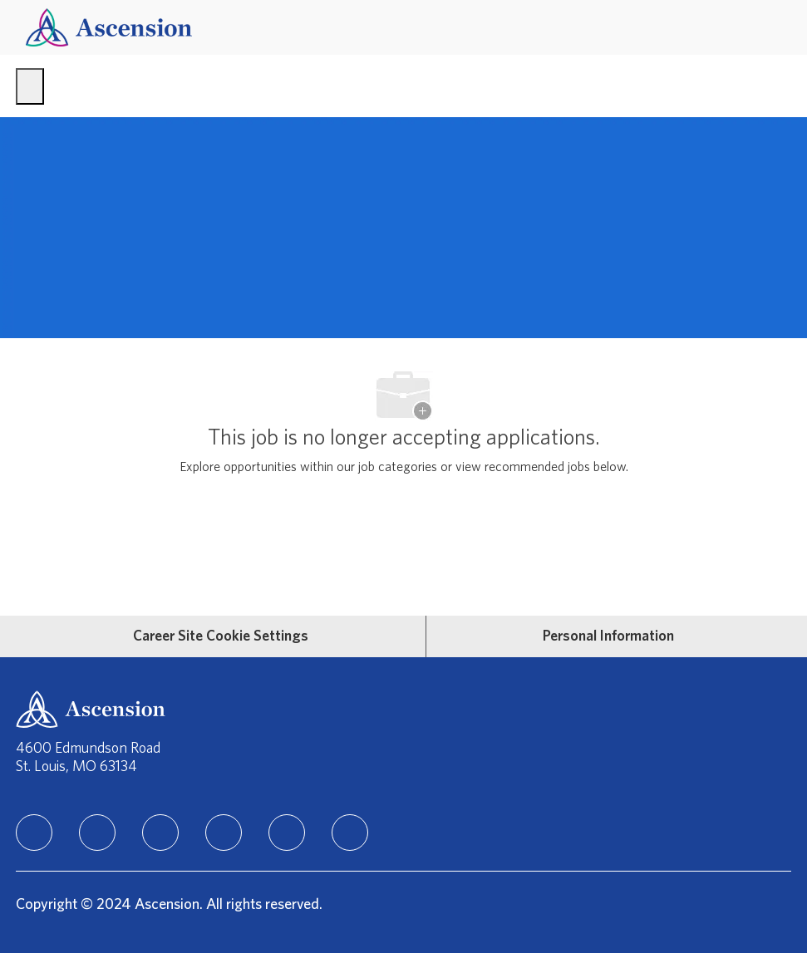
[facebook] (97, 832)
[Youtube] (286, 832)
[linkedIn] (34, 832)
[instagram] (160, 832)
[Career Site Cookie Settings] (220, 636)
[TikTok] (223, 832)
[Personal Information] (608, 636)
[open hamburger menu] (30, 86)
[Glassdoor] (350, 832)
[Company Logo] (109, 27)
